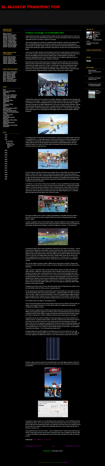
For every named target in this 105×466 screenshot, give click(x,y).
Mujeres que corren (93, 90)
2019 (6, 152)
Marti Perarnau (92, 70)
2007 (6, 179)
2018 (6, 155)
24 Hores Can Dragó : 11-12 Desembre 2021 (45, 33)
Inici (53, 446)
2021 (6, 139)
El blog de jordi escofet (94, 84)
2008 (6, 177)
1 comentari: (48, 439)
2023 (6, 137)
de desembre (9, 141)
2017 (6, 157)
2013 (6, 166)
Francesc (97, 32)
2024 (6, 135)
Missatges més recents (34, 446)
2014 (6, 163)
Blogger (66, 462)
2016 (6, 159)
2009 (6, 174)
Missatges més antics (72, 446)
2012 (6, 168)
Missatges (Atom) (57, 451)
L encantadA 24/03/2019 (94, 85)
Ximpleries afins (92, 79)
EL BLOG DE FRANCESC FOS (31, 7)
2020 (6, 150)
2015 (6, 161)
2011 (6, 170)
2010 (6, 172)
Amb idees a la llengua (94, 78)
